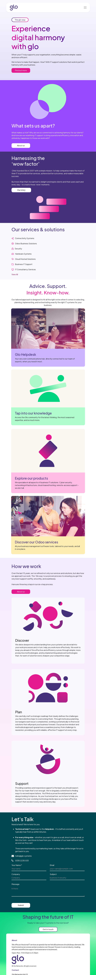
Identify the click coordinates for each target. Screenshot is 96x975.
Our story (21, 190)
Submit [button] (21, 905)
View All (15, 274)
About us (21, 145)
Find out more (21, 70)
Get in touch (48, 929)
